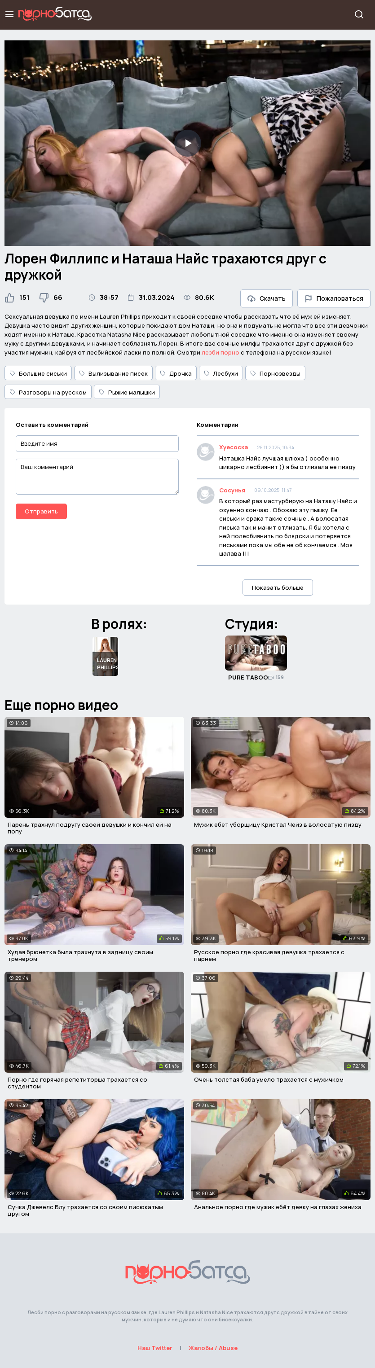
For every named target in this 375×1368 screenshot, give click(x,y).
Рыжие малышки (127, 392)
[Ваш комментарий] (97, 477)
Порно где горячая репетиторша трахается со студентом (77, 1083)
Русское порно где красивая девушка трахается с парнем (269, 955)
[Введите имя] (97, 443)
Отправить (41, 511)
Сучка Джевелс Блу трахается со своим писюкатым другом (85, 1210)
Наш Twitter (154, 1348)
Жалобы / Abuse (213, 1348)
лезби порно (220, 352)
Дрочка (176, 373)
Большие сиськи (38, 373)
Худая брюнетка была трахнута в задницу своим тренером (80, 955)
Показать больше (278, 587)
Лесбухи (221, 373)
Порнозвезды (275, 373)
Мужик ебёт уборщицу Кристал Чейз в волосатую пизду (278, 824)
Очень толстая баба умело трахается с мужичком (269, 1079)
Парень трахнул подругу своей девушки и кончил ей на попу (90, 828)
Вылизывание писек (113, 373)
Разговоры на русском (48, 392)
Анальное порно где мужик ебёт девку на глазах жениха (278, 1207)
